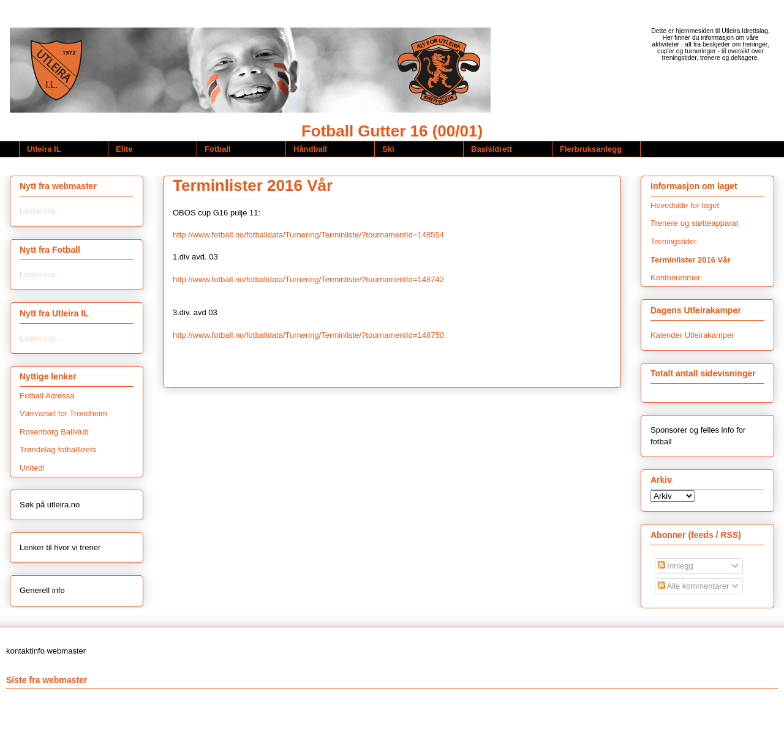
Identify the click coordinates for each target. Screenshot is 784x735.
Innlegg (675, 565)
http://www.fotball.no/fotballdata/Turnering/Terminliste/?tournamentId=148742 (308, 279)
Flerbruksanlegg (591, 149)
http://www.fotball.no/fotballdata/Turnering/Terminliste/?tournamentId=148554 (308, 234)
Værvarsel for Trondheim (63, 413)
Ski (388, 149)
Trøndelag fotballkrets (58, 449)
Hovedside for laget (684, 205)
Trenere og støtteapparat (694, 223)
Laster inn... (40, 210)
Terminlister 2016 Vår (253, 185)
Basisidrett (491, 149)
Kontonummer (675, 277)
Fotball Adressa (47, 395)
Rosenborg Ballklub (54, 431)
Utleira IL (44, 149)
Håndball (310, 149)
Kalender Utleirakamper (692, 335)
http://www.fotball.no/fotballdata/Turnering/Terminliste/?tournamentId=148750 (308, 335)
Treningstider (673, 241)
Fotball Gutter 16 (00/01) (392, 131)
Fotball (218, 149)
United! (32, 467)
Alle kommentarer (693, 586)
